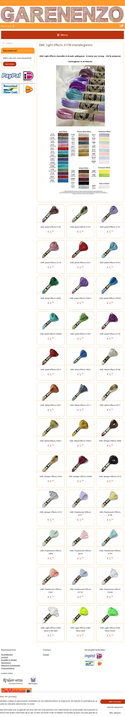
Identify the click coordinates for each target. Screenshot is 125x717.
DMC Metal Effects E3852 (80, 441)
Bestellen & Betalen (9, 660)
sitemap (44, 712)
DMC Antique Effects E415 (51, 512)
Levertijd (4, 657)
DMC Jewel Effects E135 (80, 227)
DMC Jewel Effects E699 (51, 298)
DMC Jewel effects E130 (51, 227)
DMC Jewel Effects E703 (80, 334)
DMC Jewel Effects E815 (51, 369)
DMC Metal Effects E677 (110, 405)
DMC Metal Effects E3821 (51, 441)
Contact (46, 654)
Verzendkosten (7, 654)
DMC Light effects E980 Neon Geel (80, 629)
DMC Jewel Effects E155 (110, 227)
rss (50, 712)
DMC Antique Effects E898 (110, 441)
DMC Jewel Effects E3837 (80, 298)
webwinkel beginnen (74, 712)
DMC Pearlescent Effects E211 (80, 513)
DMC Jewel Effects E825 (80, 369)
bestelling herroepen (59, 712)
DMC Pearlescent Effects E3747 (80, 590)
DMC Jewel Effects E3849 (50, 334)
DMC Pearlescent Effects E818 (80, 552)
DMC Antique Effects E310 (110, 476)
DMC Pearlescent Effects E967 (50, 590)
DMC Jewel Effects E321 (80, 262)
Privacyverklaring (7, 668)
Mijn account (8, 26)
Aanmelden (9, 64)
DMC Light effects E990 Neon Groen (110, 629)
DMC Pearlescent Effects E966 (50, 552)
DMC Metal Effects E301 (50, 405)
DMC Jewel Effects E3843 (110, 298)
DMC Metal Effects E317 (80, 405)
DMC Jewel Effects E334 (110, 262)
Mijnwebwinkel (96, 712)
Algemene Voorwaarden (10, 665)
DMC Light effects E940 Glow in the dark (51, 629)
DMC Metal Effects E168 (110, 369)
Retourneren (6, 663)
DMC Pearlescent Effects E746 (110, 513)
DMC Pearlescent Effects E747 (110, 552)
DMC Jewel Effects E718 (110, 334)
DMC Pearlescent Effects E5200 (110, 590)
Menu (62, 35)
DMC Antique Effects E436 (51, 476)
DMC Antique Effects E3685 (80, 476)
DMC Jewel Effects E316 (51, 262)
